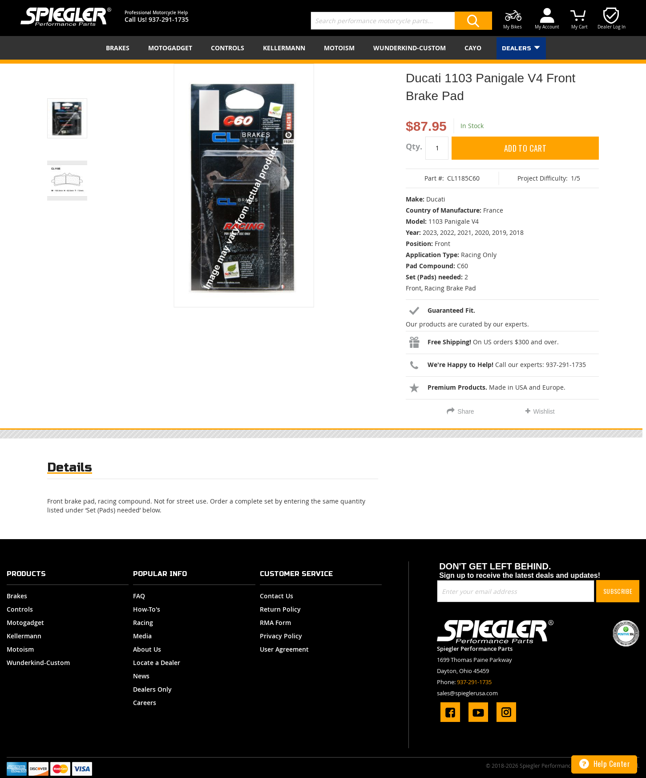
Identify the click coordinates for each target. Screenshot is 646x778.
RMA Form (275, 622)
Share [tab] (465, 411)
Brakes (17, 596)
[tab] (69, 469)
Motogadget (25, 622)
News (141, 676)
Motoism (20, 649)
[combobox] (401, 21)
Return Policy (280, 609)
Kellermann (24, 636)
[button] (78, 107)
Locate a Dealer (156, 662)
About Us (147, 649)
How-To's (146, 609)
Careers (144, 702)
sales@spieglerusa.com (467, 693)
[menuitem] (119, 48)
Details (69, 467)
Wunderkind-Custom (38, 662)
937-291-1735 (169, 19)
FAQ (139, 596)
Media (142, 636)
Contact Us (276, 596)
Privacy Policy (281, 636)
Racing (143, 622)
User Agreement (284, 649)
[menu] (323, 48)
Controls (20, 609)
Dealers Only (152, 689)
